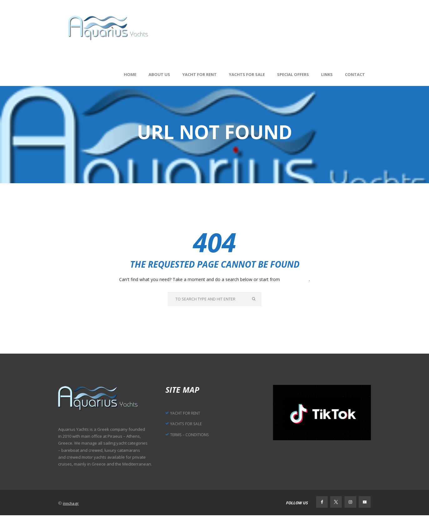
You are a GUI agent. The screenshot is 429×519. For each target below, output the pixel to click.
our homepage (295, 279)
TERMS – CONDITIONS (194, 436)
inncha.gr (71, 505)
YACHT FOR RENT (189, 414)
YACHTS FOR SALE (190, 425)
